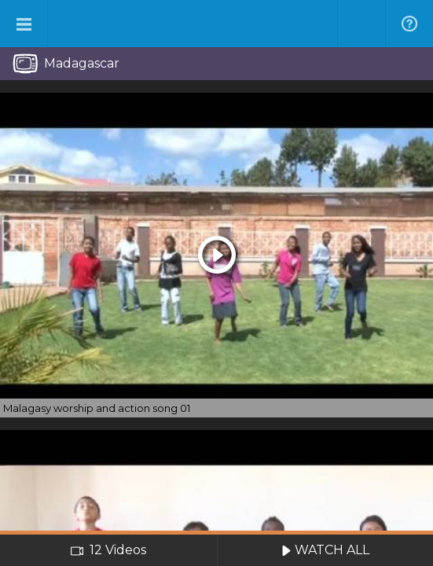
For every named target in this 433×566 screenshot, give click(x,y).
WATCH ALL (325, 549)
